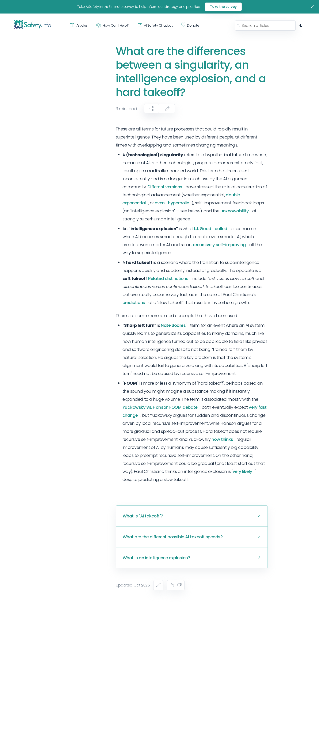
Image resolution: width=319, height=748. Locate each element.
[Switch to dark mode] (301, 25)
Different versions (165, 187)
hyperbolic (178, 203)
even (159, 203)
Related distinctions (168, 278)
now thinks (222, 439)
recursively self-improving (219, 245)
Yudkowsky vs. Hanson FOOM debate (160, 407)
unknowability (234, 211)
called (221, 229)
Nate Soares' (173, 325)
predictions (133, 302)
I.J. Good (202, 229)
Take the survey (223, 6)
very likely (242, 471)
